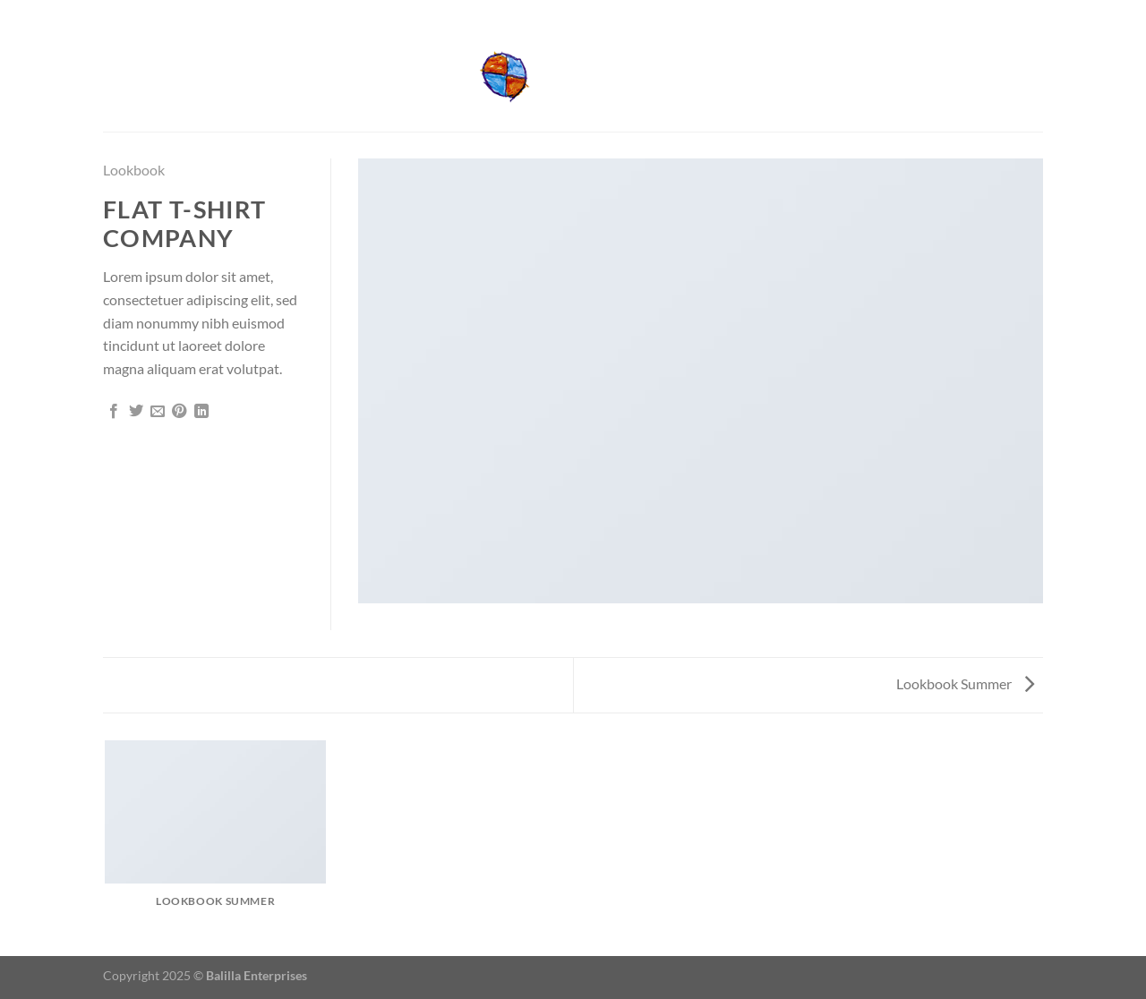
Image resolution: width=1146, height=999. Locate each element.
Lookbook (134, 169)
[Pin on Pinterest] (179, 412)
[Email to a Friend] (157, 412)
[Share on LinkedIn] (201, 412)
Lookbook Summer (965, 683)
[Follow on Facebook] (1017, 11)
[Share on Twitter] (136, 412)
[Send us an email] (1034, 11)
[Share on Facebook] (114, 412)
